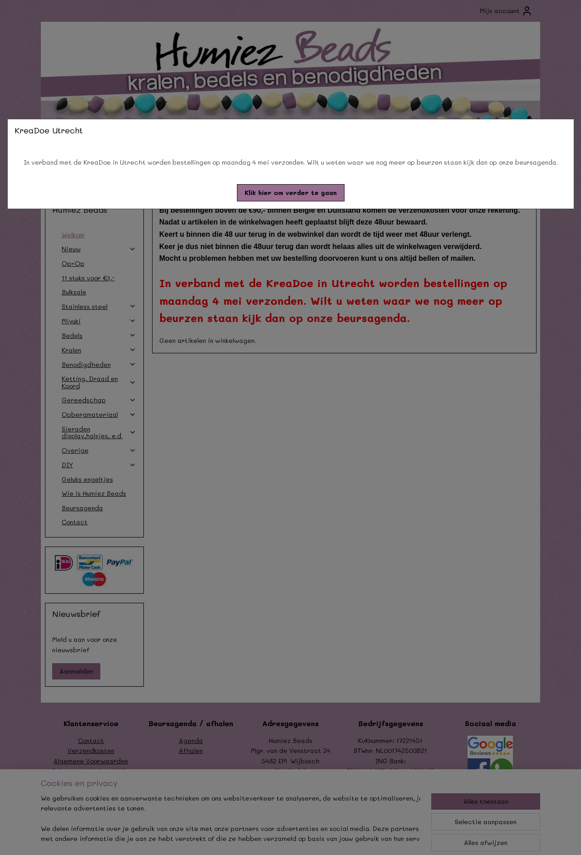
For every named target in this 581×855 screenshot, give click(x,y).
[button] (291, 192)
